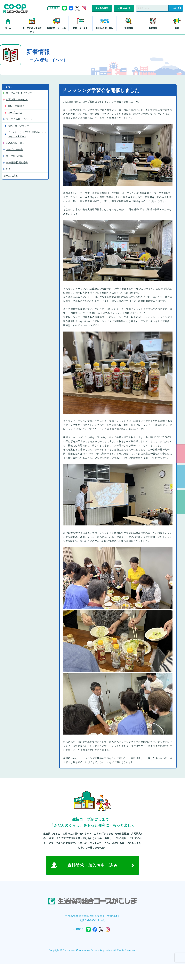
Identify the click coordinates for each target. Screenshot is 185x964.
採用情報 (128, 27)
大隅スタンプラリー (18, 125)
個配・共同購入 (16, 106)
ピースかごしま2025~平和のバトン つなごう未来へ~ (27, 134)
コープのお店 (15, 112)
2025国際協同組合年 (17, 162)
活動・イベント (80, 27)
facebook (71, 8)
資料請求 (180, 476)
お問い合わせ (124, 8)
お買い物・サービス (56, 27)
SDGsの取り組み (104, 27)
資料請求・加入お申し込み (92, 865)
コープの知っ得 (14, 149)
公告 (8, 169)
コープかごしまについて (32, 29)
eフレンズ (180, 453)
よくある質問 (101, 8)
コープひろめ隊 (14, 156)
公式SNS (53, 8)
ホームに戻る (10, 175)
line (64, 8)
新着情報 (153, 27)
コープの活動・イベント (19, 119)
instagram (83, 8)
